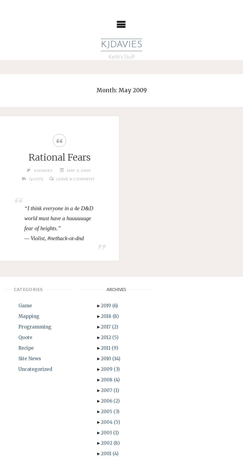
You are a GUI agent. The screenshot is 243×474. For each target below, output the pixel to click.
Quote (36, 179)
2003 (110, 433)
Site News (29, 358)
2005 (110, 411)
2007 (110, 390)
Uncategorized (35, 369)
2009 (110, 369)
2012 (110, 337)
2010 (110, 358)
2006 (110, 401)
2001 (110, 453)
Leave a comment (75, 179)
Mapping (28, 316)
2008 (110, 380)
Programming (34, 327)
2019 (109, 306)
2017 (109, 327)
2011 (109, 348)
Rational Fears (60, 157)
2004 (110, 422)
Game (25, 306)
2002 (110, 443)
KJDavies (121, 45)
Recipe (26, 348)
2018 (110, 316)
